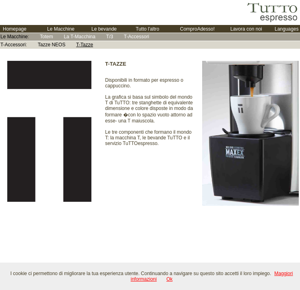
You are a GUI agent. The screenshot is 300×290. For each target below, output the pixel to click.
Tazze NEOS (52, 45)
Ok (169, 279)
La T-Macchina (79, 36)
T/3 (109, 36)
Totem (46, 36)
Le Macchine (14, 36)
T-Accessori (136, 36)
